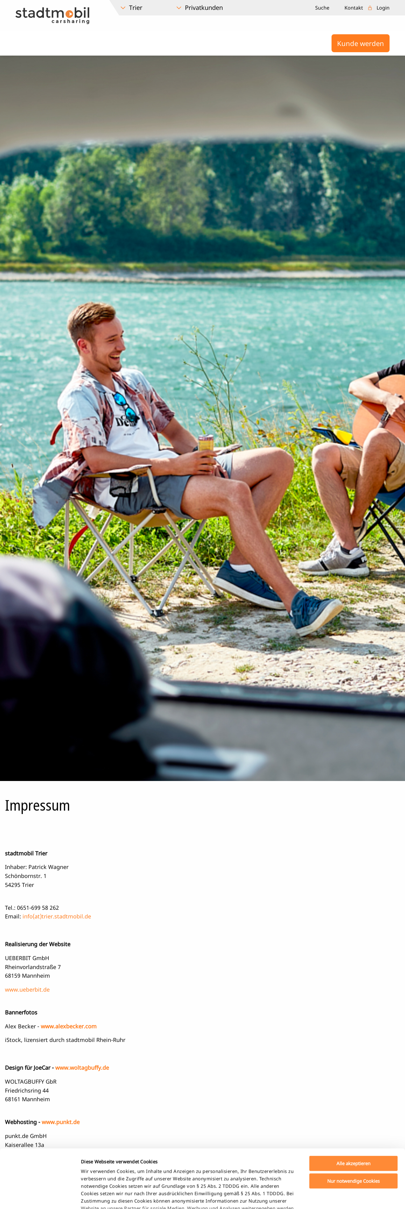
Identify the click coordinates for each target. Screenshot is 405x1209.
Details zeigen (325, 1197)
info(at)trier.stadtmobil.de (57, 916)
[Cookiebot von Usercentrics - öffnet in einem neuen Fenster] (40, 1197)
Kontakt (353, 7)
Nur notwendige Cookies (353, 1130)
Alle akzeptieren (353, 1113)
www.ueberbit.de (27, 989)
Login (383, 7)
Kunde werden (360, 43)
